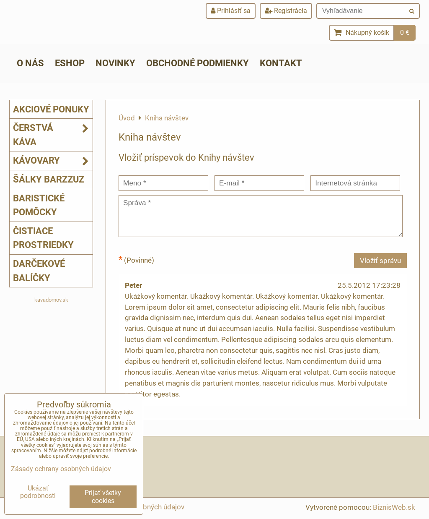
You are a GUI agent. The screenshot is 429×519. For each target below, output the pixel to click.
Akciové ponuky (51, 109)
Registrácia (286, 11)
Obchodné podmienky (197, 62)
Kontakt (281, 62)
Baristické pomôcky (39, 205)
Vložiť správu (380, 260)
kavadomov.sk (51, 300)
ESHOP (70, 62)
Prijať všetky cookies (103, 497)
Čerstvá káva (53, 135)
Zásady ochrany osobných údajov (61, 469)
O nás (30, 62)
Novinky (115, 62)
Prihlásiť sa (231, 11)
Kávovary (53, 160)
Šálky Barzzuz (48, 179)
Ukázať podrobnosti (38, 492)
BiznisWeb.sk (394, 507)
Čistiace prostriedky (43, 237)
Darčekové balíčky (39, 270)
